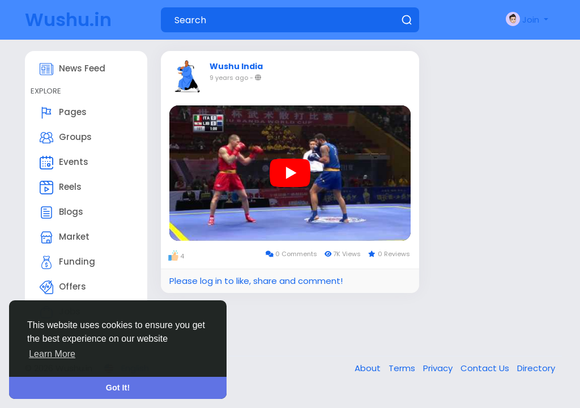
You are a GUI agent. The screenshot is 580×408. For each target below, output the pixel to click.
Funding (67, 262)
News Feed (72, 69)
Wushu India (236, 66)
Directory (536, 368)
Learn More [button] (52, 354)
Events (64, 162)
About (369, 368)
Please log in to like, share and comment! (256, 281)
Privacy (439, 368)
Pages (63, 113)
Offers (63, 287)
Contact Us (485, 368)
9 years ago (229, 77)
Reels (61, 187)
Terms (403, 368)
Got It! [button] (118, 387)
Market (64, 237)
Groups (66, 137)
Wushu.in (68, 19)
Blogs (61, 212)
